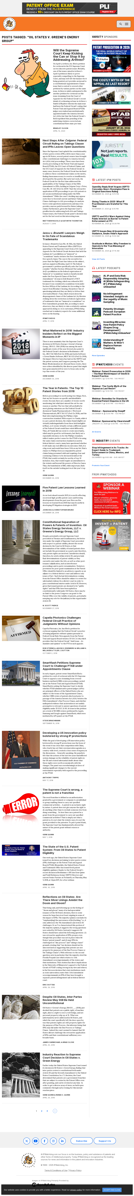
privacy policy (76, 1190)
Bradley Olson (60, 128)
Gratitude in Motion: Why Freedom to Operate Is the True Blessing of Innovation (111, 246)
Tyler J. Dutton (61, 650)
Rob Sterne (48, 648)
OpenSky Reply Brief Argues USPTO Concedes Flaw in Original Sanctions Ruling (110, 189)
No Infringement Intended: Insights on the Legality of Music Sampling (115, 297)
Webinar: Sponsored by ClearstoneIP (111, 421)
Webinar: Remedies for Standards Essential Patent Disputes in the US (110, 399)
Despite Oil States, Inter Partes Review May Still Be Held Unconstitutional (62, 1000)
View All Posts (98, 259)
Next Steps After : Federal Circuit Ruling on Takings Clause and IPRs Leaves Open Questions (65, 143)
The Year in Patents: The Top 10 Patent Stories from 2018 (63, 390)
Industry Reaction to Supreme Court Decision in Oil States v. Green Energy (62, 1057)
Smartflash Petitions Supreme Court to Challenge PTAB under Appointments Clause (63, 666)
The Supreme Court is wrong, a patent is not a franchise (62, 791)
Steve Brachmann (51, 720)
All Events (96, 432)
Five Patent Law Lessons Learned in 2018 (64, 489)
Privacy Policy (75, 1170)
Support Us (105, 1140)
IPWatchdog (49, 318)
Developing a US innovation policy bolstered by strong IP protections (65, 734)
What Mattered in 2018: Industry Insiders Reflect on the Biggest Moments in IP (63, 333)
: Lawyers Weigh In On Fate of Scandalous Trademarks (63, 236)
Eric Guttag (49, 985)
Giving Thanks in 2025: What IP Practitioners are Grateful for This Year (110, 204)
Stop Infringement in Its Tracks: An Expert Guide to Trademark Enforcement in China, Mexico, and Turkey (110, 451)
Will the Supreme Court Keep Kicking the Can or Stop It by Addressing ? (69, 55)
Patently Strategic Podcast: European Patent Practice (114, 312)
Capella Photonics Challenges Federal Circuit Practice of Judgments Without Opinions (62, 621)
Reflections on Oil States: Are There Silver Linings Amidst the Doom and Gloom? (62, 900)
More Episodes (98, 355)
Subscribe (81, 1140)
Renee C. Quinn (63, 1095)
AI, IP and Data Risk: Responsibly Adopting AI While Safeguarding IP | (116, 281)
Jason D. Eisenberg (65, 648)
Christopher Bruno (64, 510)
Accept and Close (112, 1190)
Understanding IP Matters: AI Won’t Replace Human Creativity (113, 344)
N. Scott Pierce (50, 605)
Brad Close (68, 1042)
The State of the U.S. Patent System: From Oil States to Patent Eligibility (64, 850)
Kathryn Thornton (72, 221)
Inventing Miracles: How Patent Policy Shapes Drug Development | (116, 327)
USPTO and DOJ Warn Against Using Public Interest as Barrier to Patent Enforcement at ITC (111, 218)
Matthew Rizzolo (51, 221)
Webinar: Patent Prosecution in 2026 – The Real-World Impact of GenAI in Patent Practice (111, 373)
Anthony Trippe (51, 777)
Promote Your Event (101, 465)
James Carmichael (52, 1042)
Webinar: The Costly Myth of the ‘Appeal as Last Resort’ (109, 387)
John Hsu (47, 510)
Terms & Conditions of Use (56, 1170)
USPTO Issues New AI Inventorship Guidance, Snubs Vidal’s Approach (110, 232)
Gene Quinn (48, 376)
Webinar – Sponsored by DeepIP (108, 411)
